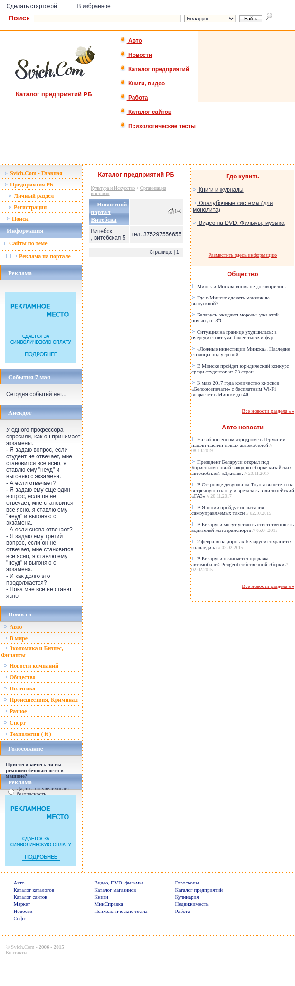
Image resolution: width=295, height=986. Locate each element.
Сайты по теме (25, 243)
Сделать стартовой (31, 6)
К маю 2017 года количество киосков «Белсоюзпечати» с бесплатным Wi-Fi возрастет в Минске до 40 (235, 388)
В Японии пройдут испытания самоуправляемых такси (231, 510)
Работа (134, 97)
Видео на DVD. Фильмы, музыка (239, 223)
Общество (20, 677)
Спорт (15, 722)
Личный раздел (31, 196)
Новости (136, 55)
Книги (101, 897)
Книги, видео (142, 83)
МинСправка (108, 904)
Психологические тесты (158, 126)
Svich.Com (22, 946)
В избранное (93, 6)
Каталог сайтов (145, 112)
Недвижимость (191, 904)
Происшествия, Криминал (41, 700)
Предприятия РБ (29, 184)
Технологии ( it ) (27, 734)
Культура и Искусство (113, 188)
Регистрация (27, 207)
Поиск (17, 218)
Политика (19, 688)
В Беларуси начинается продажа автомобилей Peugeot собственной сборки (239, 564)
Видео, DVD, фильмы (118, 882)
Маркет (21, 904)
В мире (16, 638)
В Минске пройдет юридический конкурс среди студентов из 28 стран (240, 368)
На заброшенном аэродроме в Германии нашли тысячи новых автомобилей (238, 445)
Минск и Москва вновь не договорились (238, 286)
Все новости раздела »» (268, 411)
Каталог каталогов (33, 890)
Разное (15, 711)
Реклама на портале (38, 256)
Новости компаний (31, 665)
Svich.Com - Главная (33, 173)
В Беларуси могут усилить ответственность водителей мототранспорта (242, 527)
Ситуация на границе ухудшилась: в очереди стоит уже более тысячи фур (234, 334)
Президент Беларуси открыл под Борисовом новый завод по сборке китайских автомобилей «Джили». (241, 467)
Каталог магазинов (115, 890)
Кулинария (187, 897)
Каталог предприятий (155, 69)
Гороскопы (187, 882)
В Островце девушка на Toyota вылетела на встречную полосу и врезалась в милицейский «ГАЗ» (242, 490)
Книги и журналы (218, 189)
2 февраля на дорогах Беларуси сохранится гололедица (242, 544)
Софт (19, 918)
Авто (131, 40)
